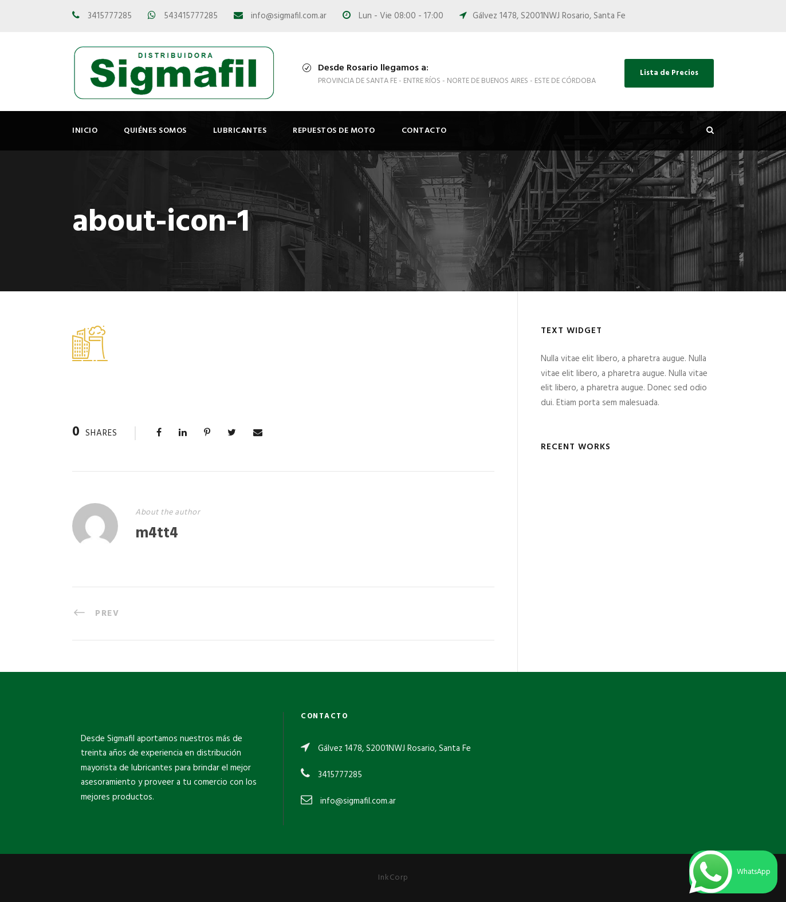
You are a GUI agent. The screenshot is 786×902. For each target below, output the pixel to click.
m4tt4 (156, 533)
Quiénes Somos (155, 130)
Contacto (424, 130)
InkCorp (393, 877)
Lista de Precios (669, 73)
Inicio (84, 130)
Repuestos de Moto (334, 130)
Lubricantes (240, 130)
